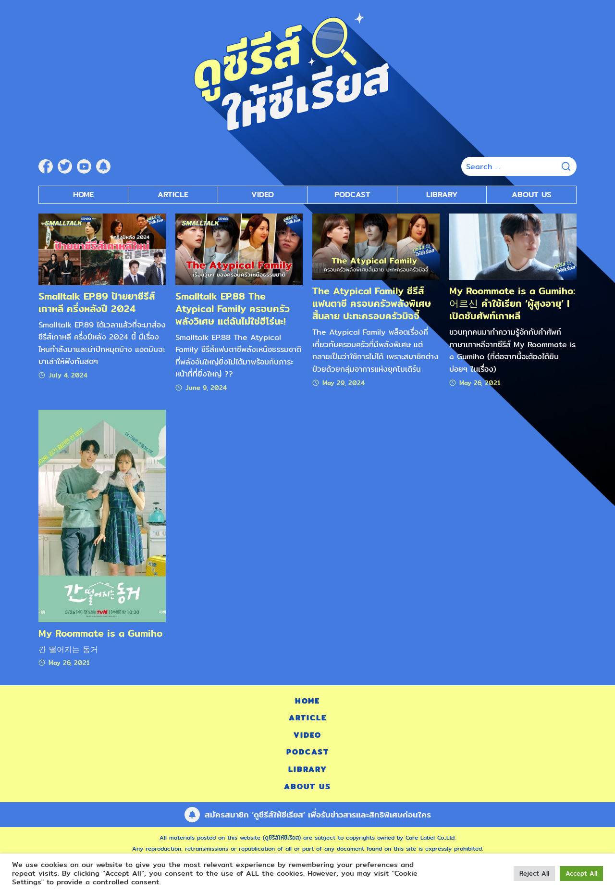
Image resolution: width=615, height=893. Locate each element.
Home (83, 195)
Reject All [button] (534, 873)
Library (442, 195)
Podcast (307, 752)
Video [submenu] (262, 195)
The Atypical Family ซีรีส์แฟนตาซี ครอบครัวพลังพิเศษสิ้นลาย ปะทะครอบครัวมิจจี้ (371, 303)
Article (173, 195)
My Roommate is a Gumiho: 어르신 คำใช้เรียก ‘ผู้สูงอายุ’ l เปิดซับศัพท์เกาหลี (512, 303)
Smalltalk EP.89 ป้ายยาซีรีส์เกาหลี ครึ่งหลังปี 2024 (96, 302)
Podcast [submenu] (352, 195)
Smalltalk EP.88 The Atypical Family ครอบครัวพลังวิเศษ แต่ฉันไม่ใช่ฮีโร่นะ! (232, 308)
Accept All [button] (581, 873)
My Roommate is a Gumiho (100, 633)
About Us (532, 195)
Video (307, 735)
